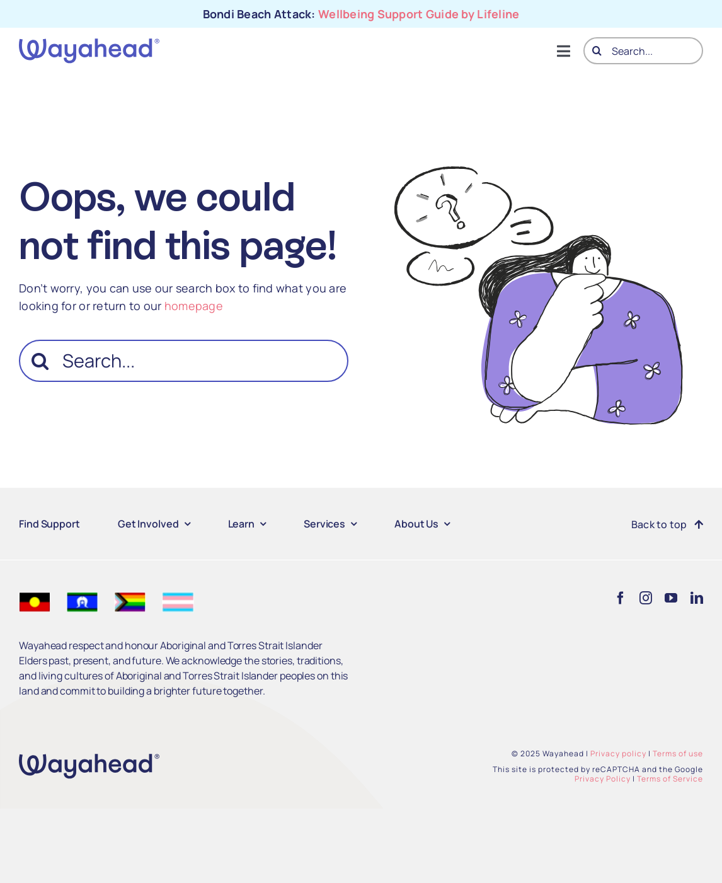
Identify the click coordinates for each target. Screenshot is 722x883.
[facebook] (620, 598)
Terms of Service (670, 778)
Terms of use (678, 753)
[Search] (596, 50)
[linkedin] (696, 598)
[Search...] (643, 50)
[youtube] (671, 598)
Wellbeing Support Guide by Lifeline (418, 13)
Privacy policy (618, 753)
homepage (193, 305)
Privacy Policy (603, 778)
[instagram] (645, 598)
